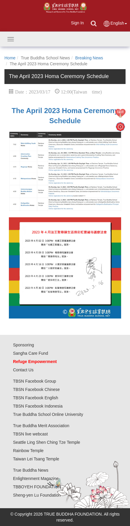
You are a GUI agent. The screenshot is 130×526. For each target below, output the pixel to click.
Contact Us (23, 369)
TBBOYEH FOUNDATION (37, 486)
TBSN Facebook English (35, 397)
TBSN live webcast (30, 434)
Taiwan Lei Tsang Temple (36, 459)
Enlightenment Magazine (36, 478)
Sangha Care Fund (30, 353)
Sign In (77, 22)
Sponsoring (23, 345)
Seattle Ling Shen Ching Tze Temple (46, 442)
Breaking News (89, 58)
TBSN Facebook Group (34, 381)
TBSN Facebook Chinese (36, 389)
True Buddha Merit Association (41, 425)
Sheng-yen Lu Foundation (37, 495)
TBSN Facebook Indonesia (37, 406)
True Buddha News (30, 470)
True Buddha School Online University (48, 414)
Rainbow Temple (28, 450)
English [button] (115, 23)
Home (9, 58)
